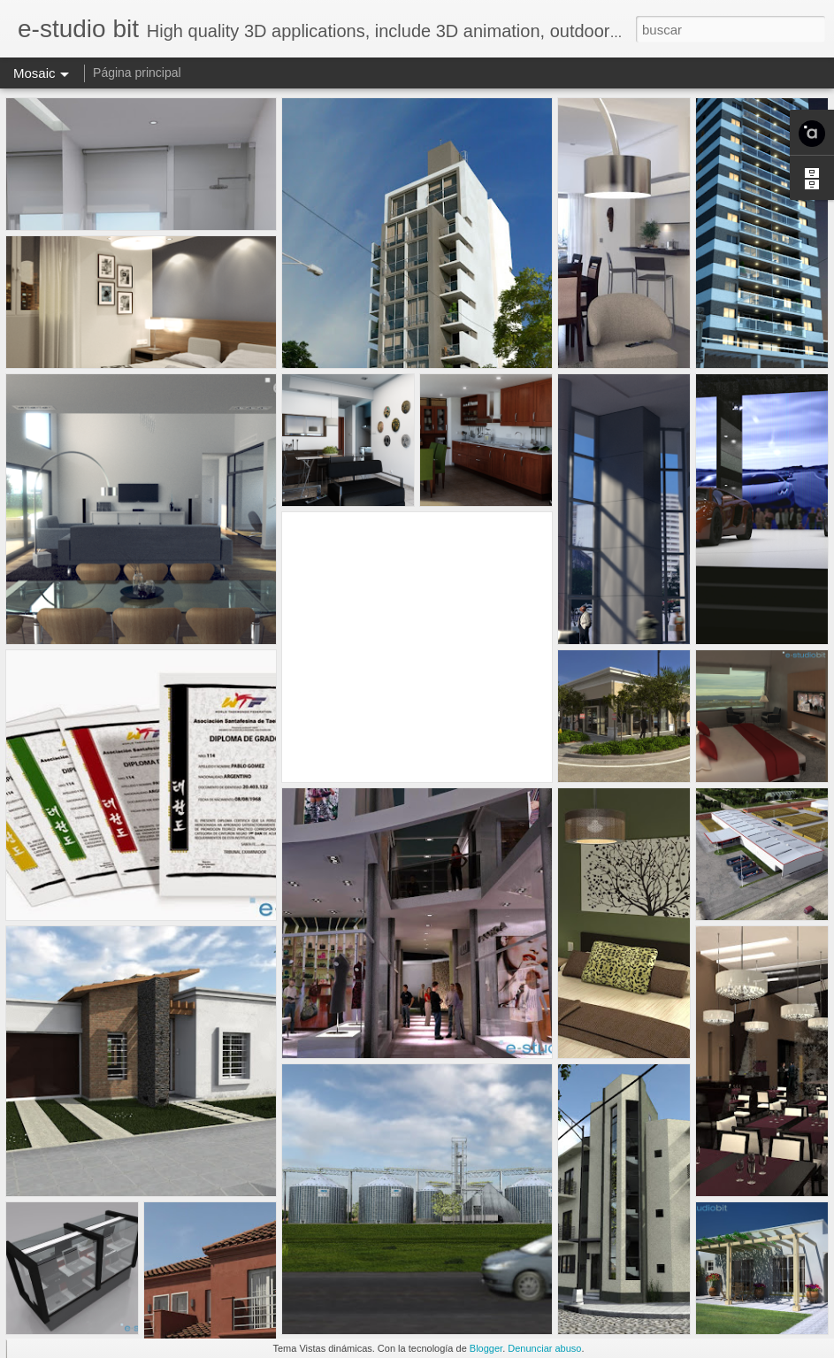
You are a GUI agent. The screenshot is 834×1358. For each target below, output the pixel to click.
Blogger (486, 1348)
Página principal (137, 72)
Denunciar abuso (544, 1348)
